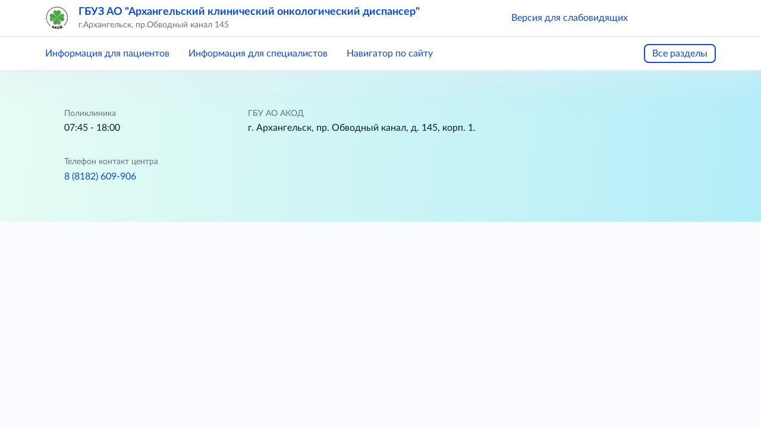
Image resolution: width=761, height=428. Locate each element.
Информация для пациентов (107, 53)
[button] (654, 18)
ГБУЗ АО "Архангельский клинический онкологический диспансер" (249, 12)
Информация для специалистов (258, 53)
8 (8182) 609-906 (100, 176)
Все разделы (679, 53)
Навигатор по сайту (390, 53)
